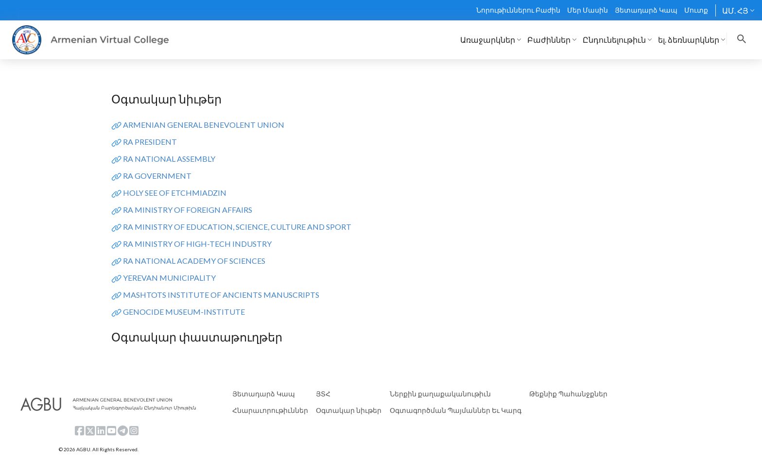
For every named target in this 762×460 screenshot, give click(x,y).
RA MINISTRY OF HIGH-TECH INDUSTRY (197, 243)
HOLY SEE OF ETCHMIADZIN (174, 192)
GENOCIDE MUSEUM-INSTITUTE (184, 311)
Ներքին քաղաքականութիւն (440, 394)
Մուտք (696, 10)
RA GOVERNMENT (157, 175)
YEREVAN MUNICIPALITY (169, 277)
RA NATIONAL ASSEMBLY (169, 158)
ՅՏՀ (323, 394)
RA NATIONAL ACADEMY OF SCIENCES (194, 260)
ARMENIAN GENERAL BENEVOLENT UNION (203, 124)
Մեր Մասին (587, 10)
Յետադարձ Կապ (646, 10)
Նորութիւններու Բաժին (518, 10)
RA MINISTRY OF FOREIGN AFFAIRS (187, 209)
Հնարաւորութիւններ (270, 410)
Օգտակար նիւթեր (348, 410)
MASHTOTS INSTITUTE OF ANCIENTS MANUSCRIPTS (221, 294)
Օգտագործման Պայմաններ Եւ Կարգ (455, 410)
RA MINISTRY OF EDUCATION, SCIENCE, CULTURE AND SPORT (237, 226)
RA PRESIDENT (150, 141)
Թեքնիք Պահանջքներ (568, 394)
